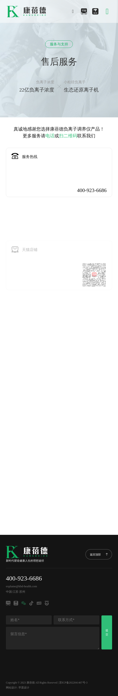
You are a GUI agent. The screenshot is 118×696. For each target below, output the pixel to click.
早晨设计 (23, 687)
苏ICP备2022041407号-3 (73, 682)
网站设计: (11, 687)
